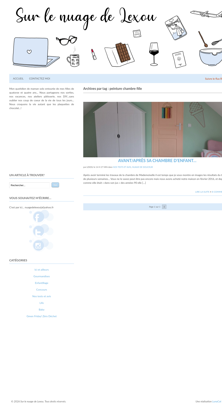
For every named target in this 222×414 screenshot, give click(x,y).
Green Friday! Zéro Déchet (42, 316)
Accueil (18, 78)
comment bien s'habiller (22, 382)
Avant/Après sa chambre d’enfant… (157, 160)
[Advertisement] (41, 141)
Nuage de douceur (142, 167)
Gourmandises (41, 276)
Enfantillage (41, 282)
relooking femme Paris (49, 382)
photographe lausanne (55, 386)
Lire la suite (202, 191)
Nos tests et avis (122, 167)
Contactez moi (39, 78)
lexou (90, 167)
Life (42, 302)
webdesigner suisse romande (25, 386)
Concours (41, 289)
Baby (42, 309)
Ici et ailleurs (42, 269)
